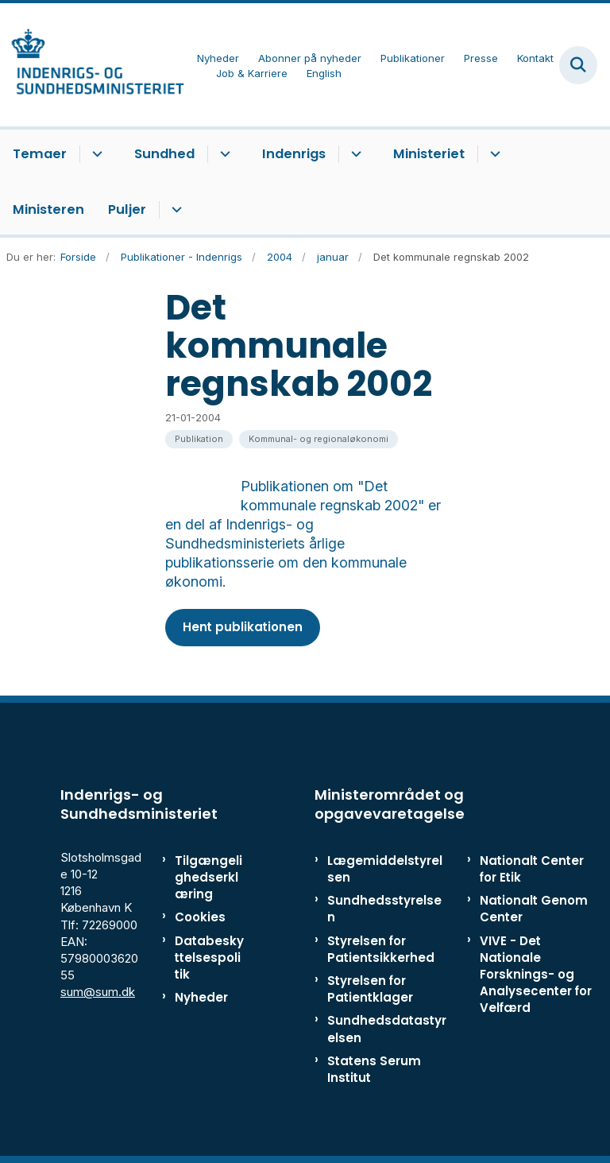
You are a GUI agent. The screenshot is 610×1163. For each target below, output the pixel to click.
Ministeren (48, 209)
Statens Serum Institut (374, 1069)
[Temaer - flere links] (94, 154)
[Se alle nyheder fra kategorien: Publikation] (199, 439)
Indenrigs (294, 154)
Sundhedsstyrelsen (384, 908)
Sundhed (164, 154)
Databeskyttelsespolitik (209, 957)
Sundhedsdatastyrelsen (386, 1028)
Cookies (200, 917)
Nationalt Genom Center (534, 908)
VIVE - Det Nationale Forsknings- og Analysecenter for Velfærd (536, 974)
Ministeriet (429, 154)
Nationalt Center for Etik (532, 869)
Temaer (40, 154)
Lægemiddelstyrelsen (384, 869)
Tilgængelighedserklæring (208, 877)
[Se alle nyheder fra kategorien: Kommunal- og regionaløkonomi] (318, 439)
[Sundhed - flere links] (222, 154)
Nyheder (201, 997)
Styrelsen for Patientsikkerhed (380, 949)
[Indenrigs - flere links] (353, 154)
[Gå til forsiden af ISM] (92, 65)
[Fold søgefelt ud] (578, 65)
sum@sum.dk (97, 991)
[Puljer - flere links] (174, 210)
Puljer (127, 209)
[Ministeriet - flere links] (492, 154)
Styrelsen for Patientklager (370, 989)
